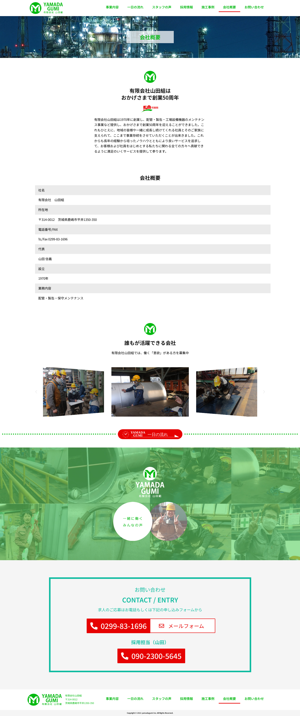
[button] (36, 392)
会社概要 (229, 7)
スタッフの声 (161, 7)
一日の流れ (135, 7)
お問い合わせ (254, 7)
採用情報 (186, 7)
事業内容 (112, 7)
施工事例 (208, 7)
